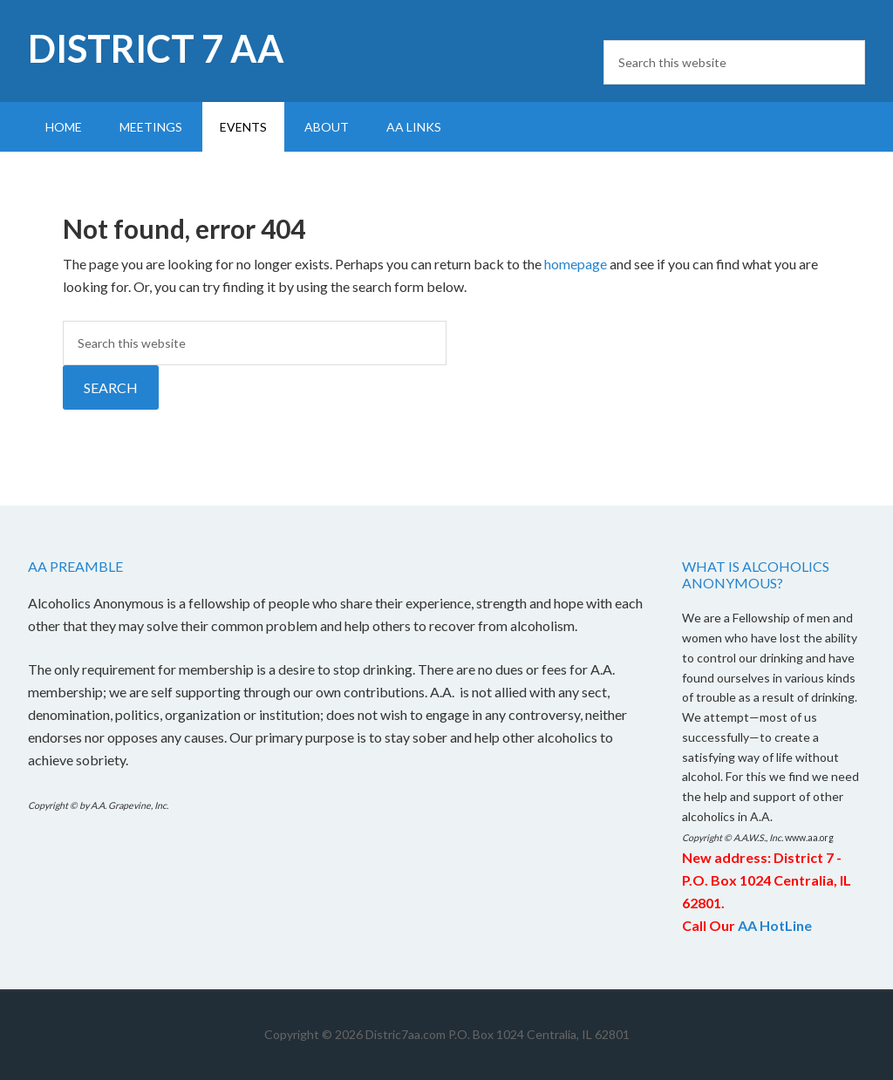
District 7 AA (156, 48)
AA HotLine (775, 925)
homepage (575, 263)
